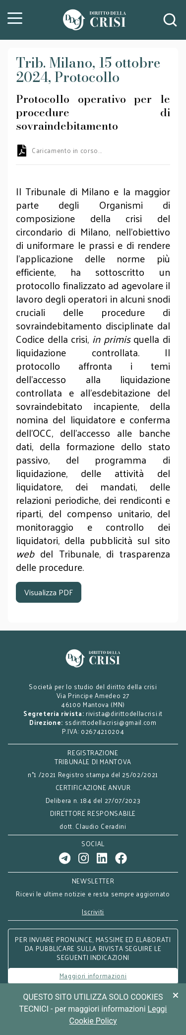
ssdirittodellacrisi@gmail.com (111, 722)
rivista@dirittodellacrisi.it (124, 713)
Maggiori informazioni (93, 975)
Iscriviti (93, 911)
